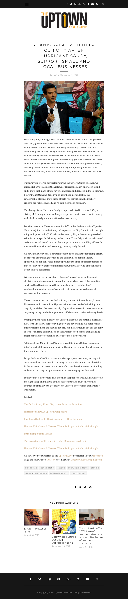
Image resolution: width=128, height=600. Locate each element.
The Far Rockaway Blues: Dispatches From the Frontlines (53, 405)
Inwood (61, 469)
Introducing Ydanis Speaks (38, 434)
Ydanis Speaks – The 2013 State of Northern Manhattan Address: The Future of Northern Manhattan (91, 537)
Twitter (50, 460)
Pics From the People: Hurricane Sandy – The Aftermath (53, 419)
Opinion (95, 469)
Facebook (98, 456)
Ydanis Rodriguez (59, 474)
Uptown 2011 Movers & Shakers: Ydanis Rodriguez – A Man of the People (61, 427)
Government (47, 469)
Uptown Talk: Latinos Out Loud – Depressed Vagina (64, 540)
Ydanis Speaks (79, 474)
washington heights (36, 474)
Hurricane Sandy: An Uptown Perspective (45, 412)
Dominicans (31, 469)
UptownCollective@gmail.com (86, 460)
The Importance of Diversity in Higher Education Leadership (55, 441)
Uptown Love (65, 456)
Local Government (78, 469)
